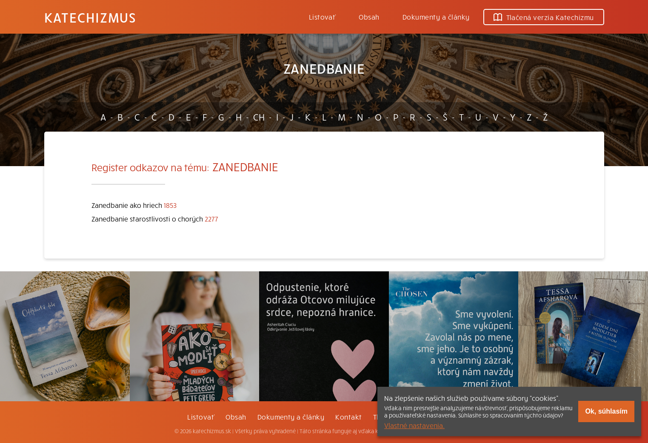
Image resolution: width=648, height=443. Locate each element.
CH (259, 117)
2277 (211, 218)
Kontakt (348, 416)
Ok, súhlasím (606, 411)
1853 (170, 205)
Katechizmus (90, 17)
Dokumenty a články (436, 16)
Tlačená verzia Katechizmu (544, 17)
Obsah (369, 16)
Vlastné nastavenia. (414, 425)
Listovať (322, 16)
